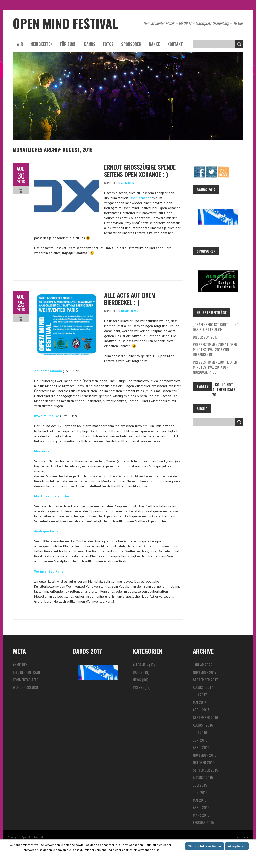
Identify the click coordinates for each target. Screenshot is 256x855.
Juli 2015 (200, 785)
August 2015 (203, 777)
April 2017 (201, 710)
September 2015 (205, 770)
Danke (154, 44)
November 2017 (204, 672)
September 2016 (205, 717)
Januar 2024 (203, 664)
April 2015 (201, 807)
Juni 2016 (200, 740)
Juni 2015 (200, 792)
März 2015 (201, 815)
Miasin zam (43, 451)
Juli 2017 (200, 694)
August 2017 (203, 687)
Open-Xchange (141, 198)
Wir (20, 44)
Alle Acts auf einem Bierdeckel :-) (130, 298)
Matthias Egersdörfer (52, 496)
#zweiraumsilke (46, 416)
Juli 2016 (200, 732)
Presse (138, 687)
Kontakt (175, 44)
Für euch (68, 44)
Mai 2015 (199, 800)
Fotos (108, 44)
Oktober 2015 (203, 762)
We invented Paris (49, 571)
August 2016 (203, 725)
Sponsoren (131, 44)
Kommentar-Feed (25, 679)
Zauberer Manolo (48, 371)
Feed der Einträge (27, 672)
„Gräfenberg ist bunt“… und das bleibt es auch (215, 327)
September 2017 (205, 679)
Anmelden (20, 664)
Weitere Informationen (204, 846)
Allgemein (127, 182)
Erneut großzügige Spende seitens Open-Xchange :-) (140, 170)
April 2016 (201, 747)
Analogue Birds (46, 531)
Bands (90, 44)
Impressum (242, 837)
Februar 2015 (203, 822)
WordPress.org (25, 687)
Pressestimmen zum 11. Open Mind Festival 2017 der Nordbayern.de (215, 367)
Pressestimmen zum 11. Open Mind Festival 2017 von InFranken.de (215, 349)
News (134, 310)
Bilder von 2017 (205, 337)
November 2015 (205, 755)
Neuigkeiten (42, 44)
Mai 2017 (199, 702)
